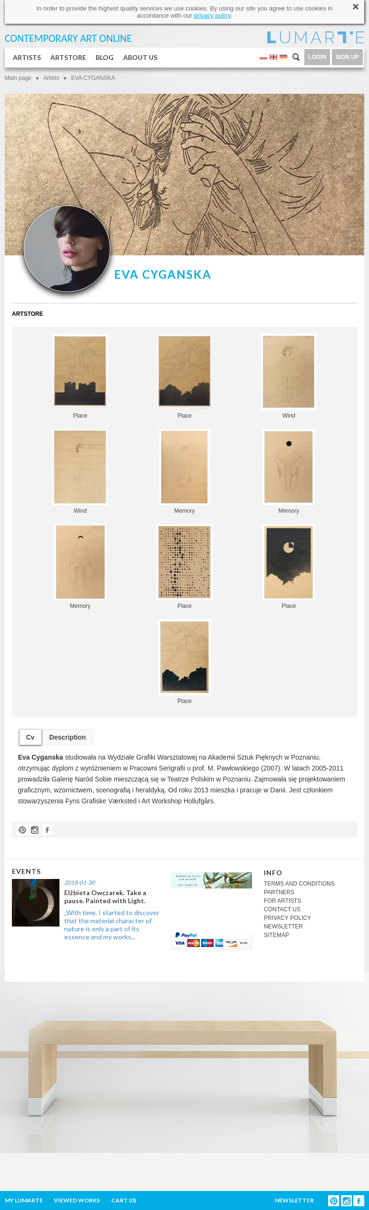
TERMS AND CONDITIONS (299, 883)
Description (67, 737)
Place (80, 376)
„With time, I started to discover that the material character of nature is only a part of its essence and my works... (111, 924)
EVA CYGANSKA (93, 78)
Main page (18, 78)
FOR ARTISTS (282, 901)
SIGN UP (347, 57)
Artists (51, 78)
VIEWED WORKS (77, 1200)
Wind (288, 376)
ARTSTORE (68, 57)
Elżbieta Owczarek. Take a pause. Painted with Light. (105, 896)
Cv (30, 737)
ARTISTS (27, 57)
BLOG (105, 57)
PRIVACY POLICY (287, 918)
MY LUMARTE (24, 1200)
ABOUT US (140, 57)
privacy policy (212, 15)
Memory (184, 471)
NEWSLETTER (283, 926)
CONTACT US (282, 909)
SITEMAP (276, 935)
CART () (123, 1200)
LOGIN (317, 57)
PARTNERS (279, 892)
